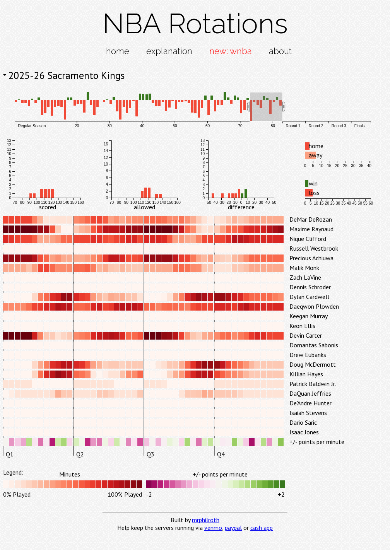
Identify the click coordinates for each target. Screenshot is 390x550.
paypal (233, 527)
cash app (261, 527)
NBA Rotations (195, 23)
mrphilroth (205, 520)
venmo (213, 527)
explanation (169, 51)
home (117, 51)
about (280, 51)
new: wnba (230, 51)
